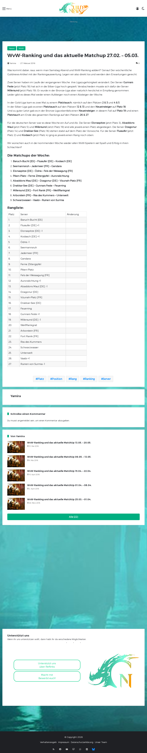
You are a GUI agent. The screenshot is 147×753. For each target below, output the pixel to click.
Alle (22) (73, 516)
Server (107, 378)
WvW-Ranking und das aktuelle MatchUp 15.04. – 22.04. (59, 471)
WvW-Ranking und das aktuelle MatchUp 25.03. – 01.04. (59, 499)
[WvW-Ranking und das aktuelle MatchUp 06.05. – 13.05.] (16, 461)
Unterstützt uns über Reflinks (47, 665)
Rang (73, 378)
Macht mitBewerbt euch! (47, 676)
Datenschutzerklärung (82, 742)
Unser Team (101, 742)
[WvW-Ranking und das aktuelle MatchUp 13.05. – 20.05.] (16, 447)
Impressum (63, 742)
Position (57, 378)
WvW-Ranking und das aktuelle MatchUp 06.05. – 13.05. (59, 456)
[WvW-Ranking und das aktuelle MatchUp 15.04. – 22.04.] (16, 475)
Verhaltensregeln (48, 742)
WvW (21, 48)
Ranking (90, 378)
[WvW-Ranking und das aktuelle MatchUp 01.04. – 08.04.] (16, 490)
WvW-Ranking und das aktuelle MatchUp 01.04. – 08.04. (59, 485)
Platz (40, 378)
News (11, 48)
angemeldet (23, 420)
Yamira (13, 63)
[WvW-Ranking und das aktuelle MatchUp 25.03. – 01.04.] (16, 504)
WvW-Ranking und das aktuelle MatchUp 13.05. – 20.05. (59, 442)
